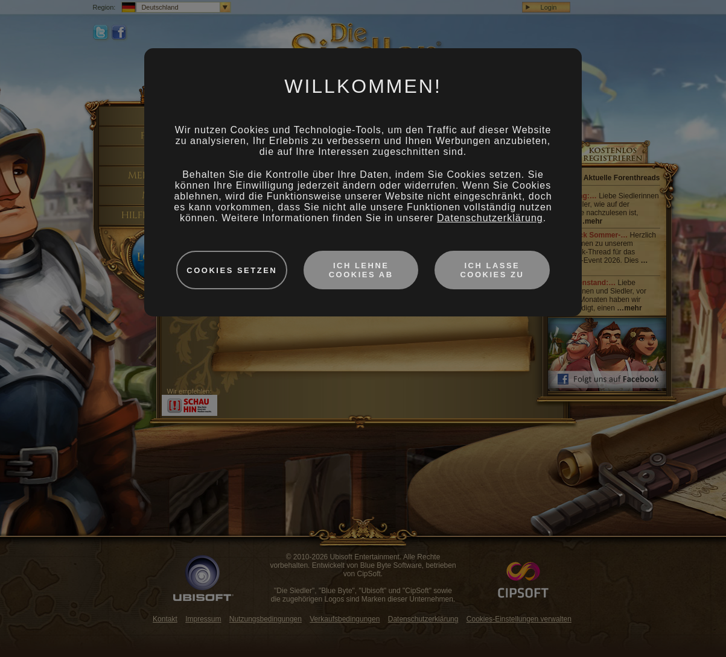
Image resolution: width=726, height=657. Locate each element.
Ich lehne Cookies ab (361, 270)
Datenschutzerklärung (490, 218)
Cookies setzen (231, 270)
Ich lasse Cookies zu (492, 270)
